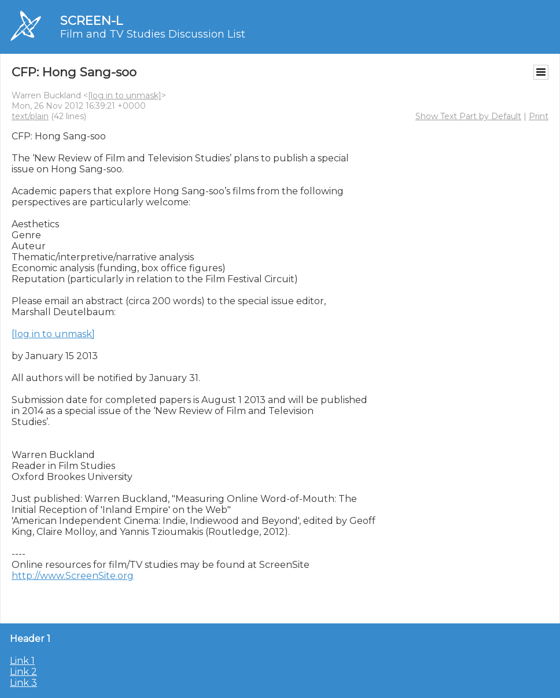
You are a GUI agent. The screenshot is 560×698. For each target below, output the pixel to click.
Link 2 (23, 671)
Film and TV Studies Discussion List (152, 34)
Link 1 (22, 660)
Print (538, 116)
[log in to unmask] (124, 95)
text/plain (30, 116)
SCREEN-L (91, 20)
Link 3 (23, 682)
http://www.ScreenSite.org (73, 575)
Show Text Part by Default (468, 116)
